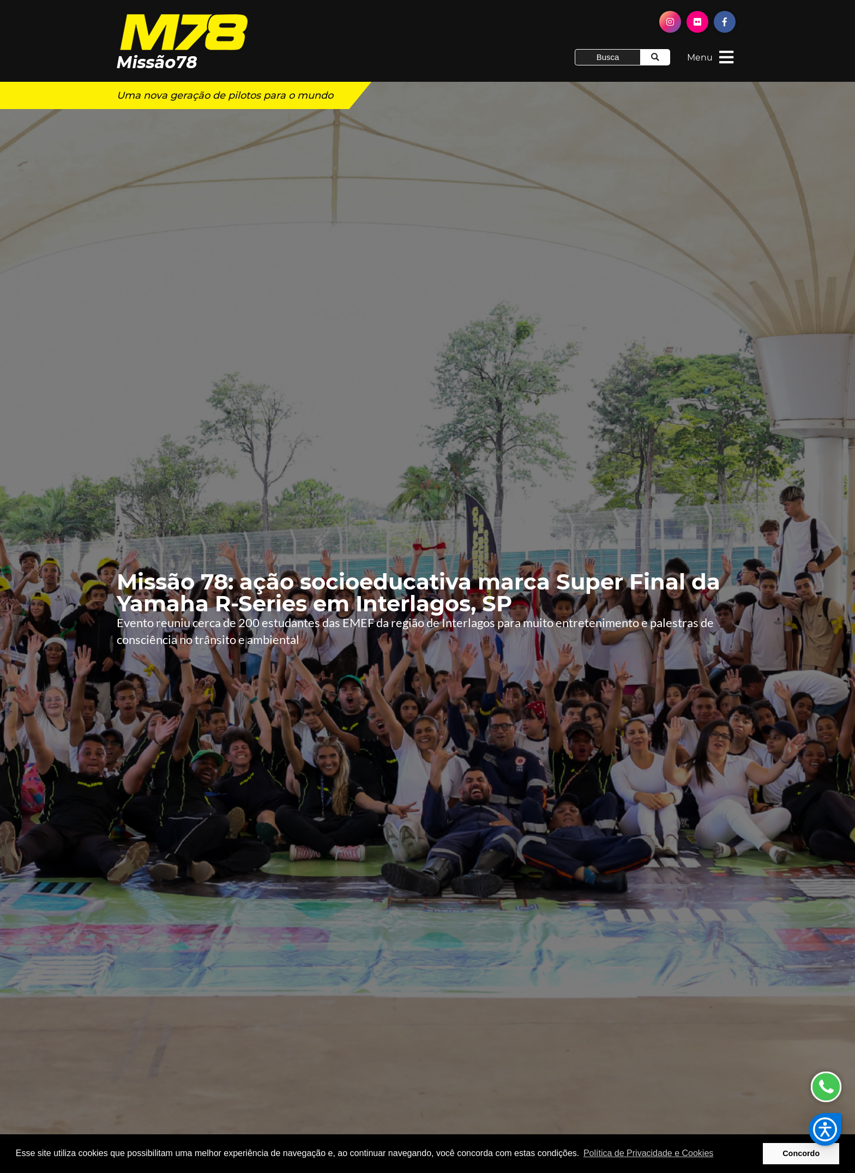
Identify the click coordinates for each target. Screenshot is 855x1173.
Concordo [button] (801, 1153)
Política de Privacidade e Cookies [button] (648, 1153)
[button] (825, 1129)
